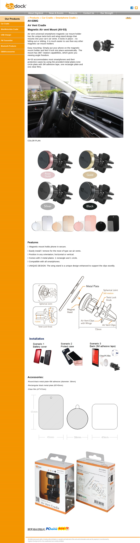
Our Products (12, 19)
